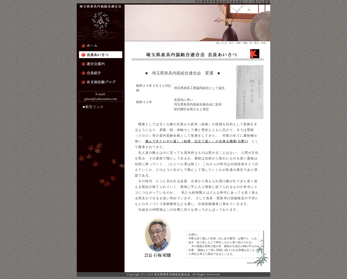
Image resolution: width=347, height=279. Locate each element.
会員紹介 (101, 72)
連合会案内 (101, 63)
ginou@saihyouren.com (100, 99)
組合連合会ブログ (101, 82)
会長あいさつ (101, 54)
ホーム (101, 45)
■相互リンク (91, 107)
